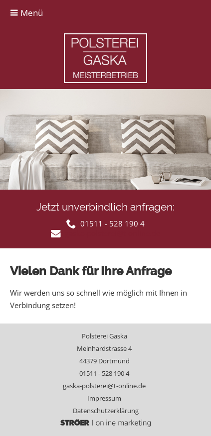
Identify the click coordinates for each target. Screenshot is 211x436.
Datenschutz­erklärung (106, 410)
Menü (26, 12)
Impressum (104, 398)
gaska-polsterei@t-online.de (104, 385)
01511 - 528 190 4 (104, 373)
